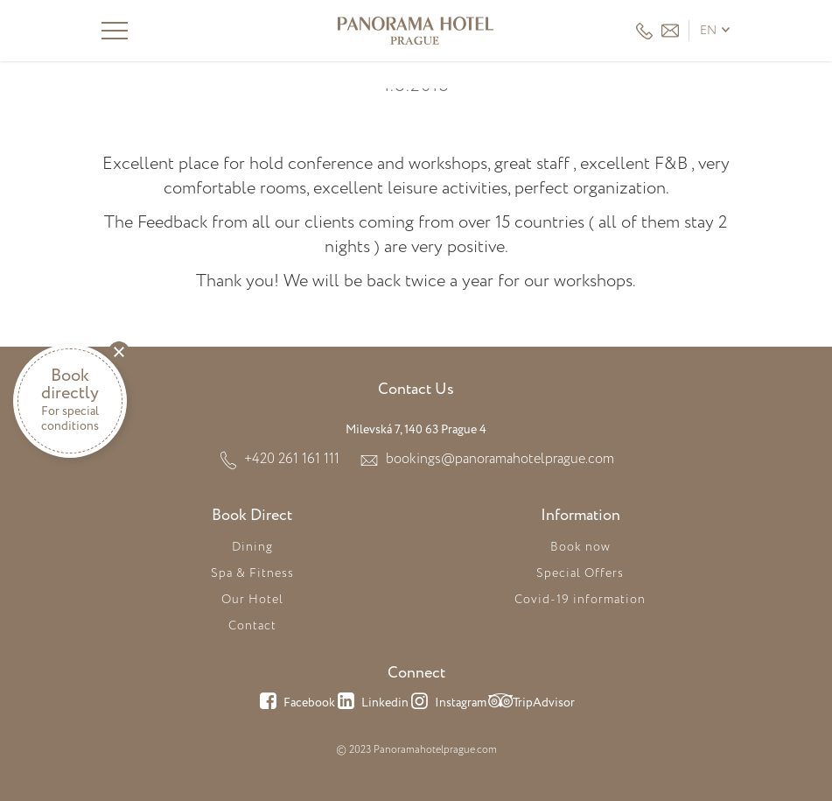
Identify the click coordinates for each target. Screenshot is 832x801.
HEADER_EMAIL (670, 30)
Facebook (296, 704)
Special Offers (580, 573)
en (708, 30)
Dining (252, 547)
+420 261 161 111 (644, 31)
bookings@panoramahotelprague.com (500, 459)
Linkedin (372, 704)
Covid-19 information (580, 599)
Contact (252, 626)
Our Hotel (252, 599)
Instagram (447, 704)
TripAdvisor (530, 704)
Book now (580, 547)
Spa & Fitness (252, 573)
